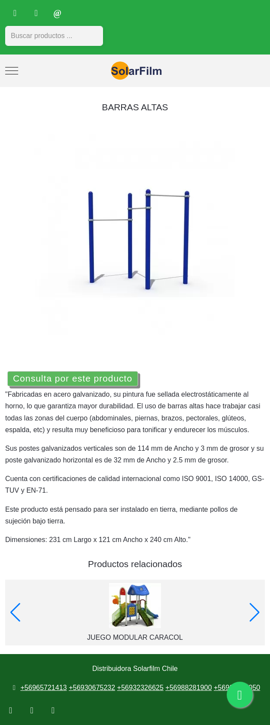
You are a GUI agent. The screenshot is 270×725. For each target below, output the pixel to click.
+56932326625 (140, 687)
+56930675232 (92, 687)
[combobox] (54, 36)
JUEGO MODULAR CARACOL (135, 637)
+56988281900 (188, 687)
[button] (15, 612)
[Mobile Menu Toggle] (11, 70)
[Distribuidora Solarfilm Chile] (135, 70)
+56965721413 (43, 687)
